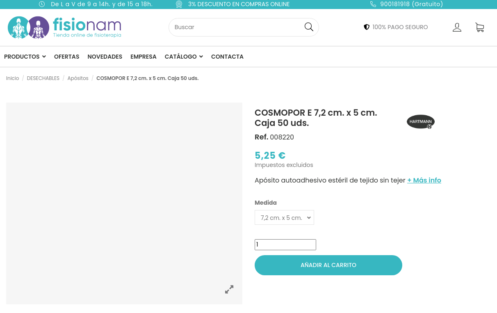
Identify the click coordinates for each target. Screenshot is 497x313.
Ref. (262, 137)
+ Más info (424, 180)
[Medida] (284, 217)
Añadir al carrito (328, 265)
